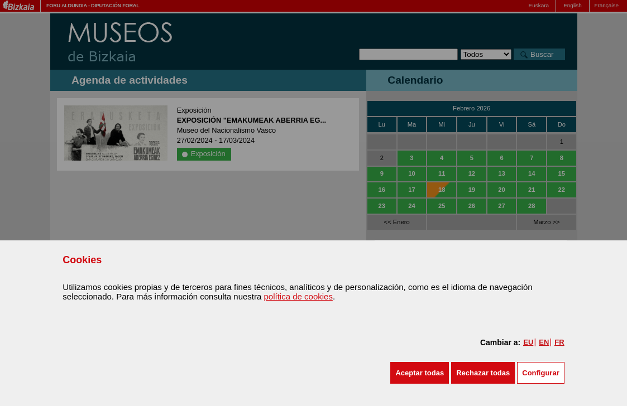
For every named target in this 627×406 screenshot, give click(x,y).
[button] (419, 373)
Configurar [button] (540, 373)
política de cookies (298, 296)
